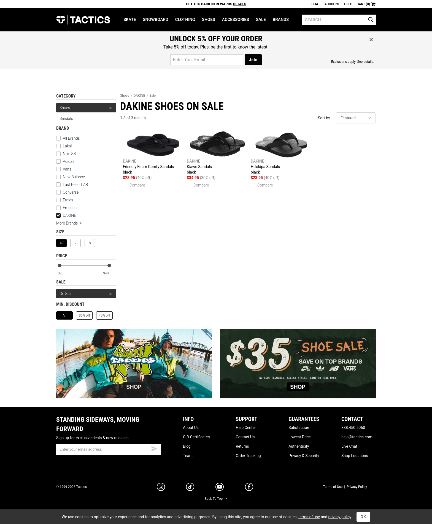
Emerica (70, 208)
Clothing (185, 19)
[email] (108, 449)
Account (332, 4)
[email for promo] (206, 59)
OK (363, 517)
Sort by (324, 118)
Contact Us (245, 437)
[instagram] (161, 488)
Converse (71, 192)
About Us (191, 427)
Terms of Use (332, 487)
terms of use (309, 517)
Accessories (235, 19)
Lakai (67, 146)
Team (188, 455)
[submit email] (154, 448)
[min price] (64, 273)
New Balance (74, 177)
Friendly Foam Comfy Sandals (153, 153)
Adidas (68, 161)
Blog (187, 446)
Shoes (208, 19)
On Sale (86, 293)
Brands (281, 19)
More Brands (69, 223)
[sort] (356, 117)
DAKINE (66, 215)
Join (253, 60)
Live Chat (349, 446)
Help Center (246, 427)
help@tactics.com (356, 437)
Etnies (68, 200)
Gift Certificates (196, 437)
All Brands (71, 138)
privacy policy (339, 517)
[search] (339, 20)
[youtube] (219, 488)
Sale (261, 19)
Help (348, 4)
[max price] (109, 273)
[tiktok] (190, 488)
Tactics (83, 19)
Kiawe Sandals (217, 153)
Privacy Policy (357, 487)
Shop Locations (354, 455)
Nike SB (69, 154)
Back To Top (216, 499)
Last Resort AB (75, 184)
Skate (129, 19)
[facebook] (249, 488)
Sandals (66, 118)
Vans (67, 169)
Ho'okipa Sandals (281, 153)
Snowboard (155, 19)
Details (239, 4)
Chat (316, 4)
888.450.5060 (353, 427)
